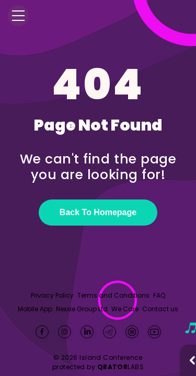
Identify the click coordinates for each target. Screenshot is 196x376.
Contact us (160, 308)
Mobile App (35, 309)
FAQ (159, 295)
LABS (120, 366)
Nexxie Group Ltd (82, 309)
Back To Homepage (98, 212)
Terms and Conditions (113, 295)
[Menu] (18, 15)
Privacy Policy (52, 295)
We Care (125, 309)
